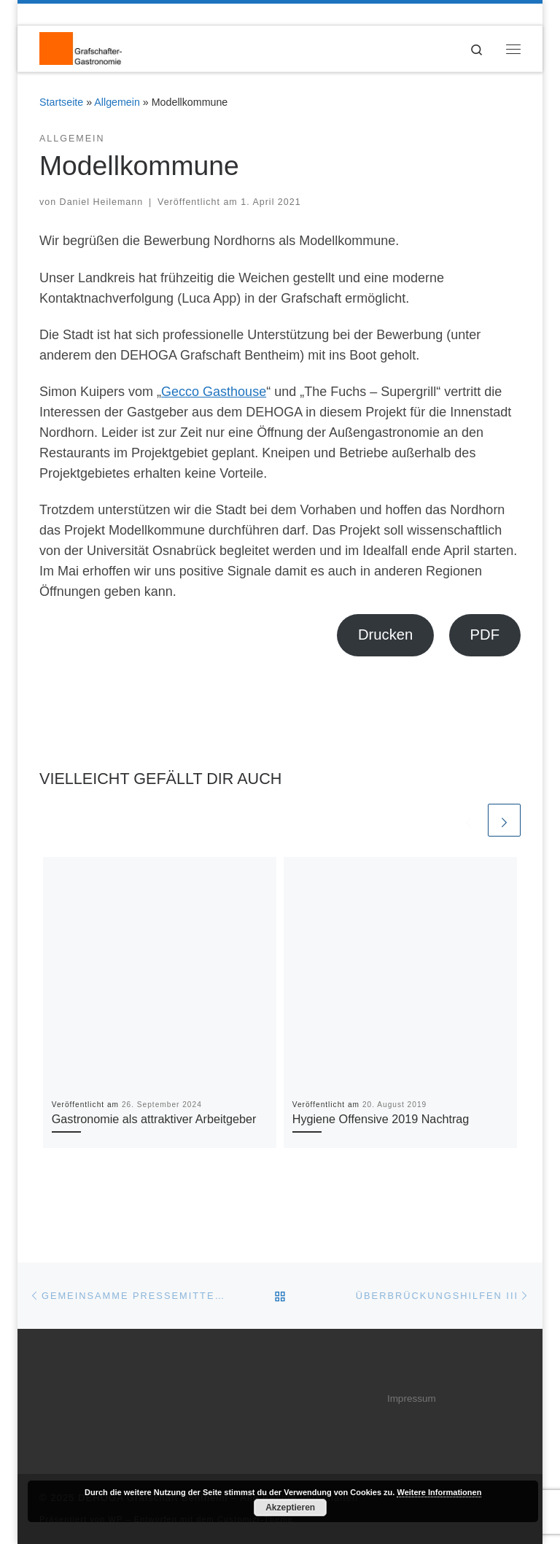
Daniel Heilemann (102, 202)
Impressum (411, 1398)
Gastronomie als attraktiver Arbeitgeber (154, 1119)
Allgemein (117, 102)
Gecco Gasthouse (213, 391)
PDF (485, 634)
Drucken (385, 634)
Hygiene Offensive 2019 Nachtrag (381, 1119)
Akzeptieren (290, 1507)
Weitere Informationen (439, 1492)
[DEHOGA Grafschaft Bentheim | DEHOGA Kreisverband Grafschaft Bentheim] (80, 48)
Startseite (61, 102)
